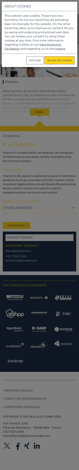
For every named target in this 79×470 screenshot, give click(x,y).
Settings (35, 60)
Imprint (60, 48)
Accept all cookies (59, 60)
